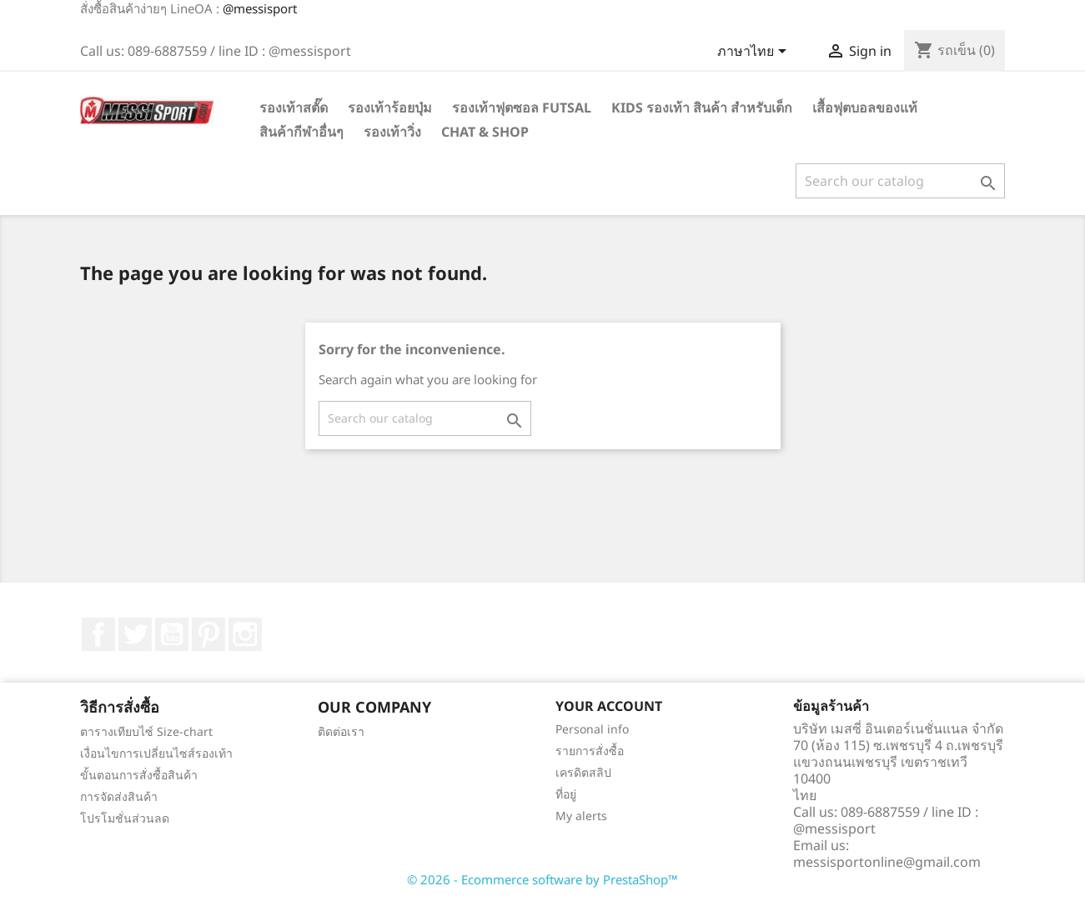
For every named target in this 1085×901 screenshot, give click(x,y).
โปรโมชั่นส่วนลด (124, 818)
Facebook (98, 634)
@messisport (260, 8)
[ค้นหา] (900, 180)
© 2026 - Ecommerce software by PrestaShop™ (542, 879)
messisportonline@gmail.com (887, 862)
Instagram (245, 634)
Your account (608, 706)
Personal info (592, 729)
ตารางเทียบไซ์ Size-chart (146, 731)
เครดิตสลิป (583, 772)
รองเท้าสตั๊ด (293, 107)
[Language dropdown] (754, 53)
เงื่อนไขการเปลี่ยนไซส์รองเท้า (156, 753)
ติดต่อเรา (341, 731)
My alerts (581, 815)
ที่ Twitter (135, 634)
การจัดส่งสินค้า (119, 796)
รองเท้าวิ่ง (392, 132)
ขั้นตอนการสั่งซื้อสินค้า (139, 775)
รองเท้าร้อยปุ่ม (390, 107)
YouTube (171, 634)
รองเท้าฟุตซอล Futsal (521, 107)
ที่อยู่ (565, 794)
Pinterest (208, 634)
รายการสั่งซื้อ (589, 750)
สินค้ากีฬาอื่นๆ (301, 132)
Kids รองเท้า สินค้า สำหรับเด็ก (701, 107)
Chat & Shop (485, 132)
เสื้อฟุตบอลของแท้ (864, 107)
